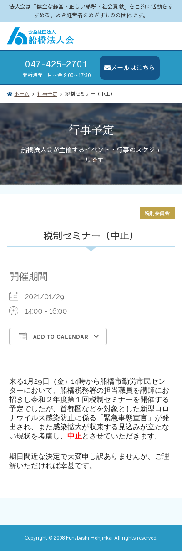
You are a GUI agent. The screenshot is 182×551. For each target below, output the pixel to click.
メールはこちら (129, 67)
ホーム (21, 93)
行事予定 (47, 93)
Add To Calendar (53, 336)
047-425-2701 (56, 63)
